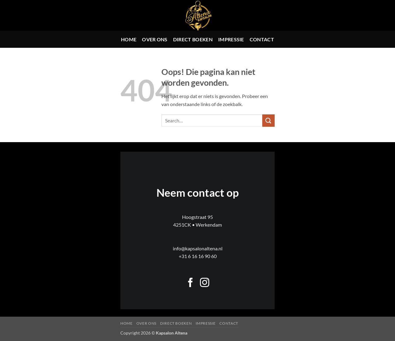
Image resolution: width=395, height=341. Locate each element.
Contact (262, 39)
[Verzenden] (268, 120)
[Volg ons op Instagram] (204, 283)
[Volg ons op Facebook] (190, 283)
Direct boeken (193, 39)
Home (128, 39)
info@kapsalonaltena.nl (197, 248)
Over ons (155, 39)
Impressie (231, 39)
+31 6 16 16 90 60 (198, 256)
